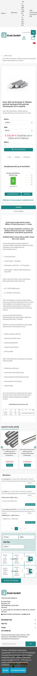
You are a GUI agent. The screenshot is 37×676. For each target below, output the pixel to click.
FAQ (31, 16)
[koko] (18, 130)
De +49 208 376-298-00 (23, 7)
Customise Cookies (18, 670)
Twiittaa (16, 157)
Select (7, 547)
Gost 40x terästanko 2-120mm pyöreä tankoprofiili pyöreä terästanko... (27, 452)
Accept (5, 670)
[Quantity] (23, 559)
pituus (6, 119)
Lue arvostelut (13, 194)
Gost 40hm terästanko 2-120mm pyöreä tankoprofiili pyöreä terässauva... (9, 452)
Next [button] (35, 447)
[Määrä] (18, 145)
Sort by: (6, 542)
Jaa (9, 157)
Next (25, 529)
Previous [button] (2, 447)
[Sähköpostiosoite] (13, 644)
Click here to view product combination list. (18, 200)
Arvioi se (27, 194)
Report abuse (30, 486)
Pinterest (26, 157)
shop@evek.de (25, 614)
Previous (12, 529)
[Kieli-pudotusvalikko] (14, 14)
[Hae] (28, 32)
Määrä (6, 142)
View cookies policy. (17, 665)
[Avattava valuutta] (3, 13)
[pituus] (18, 122)
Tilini (31, 10)
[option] (10, 450)
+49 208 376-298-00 (20, 610)
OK (30, 644)
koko (5, 127)
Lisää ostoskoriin (11, 580)
